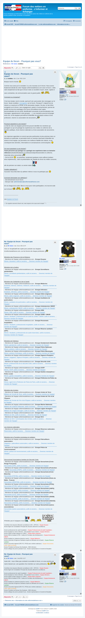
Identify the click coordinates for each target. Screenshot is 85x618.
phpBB (37, 608)
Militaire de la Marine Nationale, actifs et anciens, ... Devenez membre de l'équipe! (30, 406)
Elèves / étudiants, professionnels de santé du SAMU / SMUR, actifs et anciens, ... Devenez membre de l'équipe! (30, 317)
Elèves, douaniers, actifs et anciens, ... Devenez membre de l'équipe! (26, 261)
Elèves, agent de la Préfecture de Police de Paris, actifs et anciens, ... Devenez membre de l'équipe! (29, 383)
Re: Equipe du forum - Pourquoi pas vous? (18, 243)
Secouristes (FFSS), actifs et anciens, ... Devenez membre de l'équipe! (26, 486)
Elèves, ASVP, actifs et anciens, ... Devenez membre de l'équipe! (24, 370)
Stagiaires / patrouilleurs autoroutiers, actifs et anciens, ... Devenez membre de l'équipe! (29, 444)
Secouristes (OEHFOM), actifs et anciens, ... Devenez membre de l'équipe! (28, 482)
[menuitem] (16, 21)
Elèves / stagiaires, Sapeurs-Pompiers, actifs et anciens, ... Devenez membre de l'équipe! (29, 358)
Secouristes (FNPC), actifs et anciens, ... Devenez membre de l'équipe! (32, 470)
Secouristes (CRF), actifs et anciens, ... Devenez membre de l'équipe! (26, 466)
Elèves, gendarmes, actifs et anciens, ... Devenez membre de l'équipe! (26, 345)
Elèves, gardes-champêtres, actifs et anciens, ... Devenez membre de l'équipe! (29, 376)
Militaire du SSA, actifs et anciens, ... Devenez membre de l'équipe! (25, 415)
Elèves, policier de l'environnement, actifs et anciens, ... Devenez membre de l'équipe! (28, 452)
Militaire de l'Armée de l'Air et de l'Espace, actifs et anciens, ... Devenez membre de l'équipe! (29, 401)
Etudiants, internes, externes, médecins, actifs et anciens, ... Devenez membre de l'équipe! (30, 286)
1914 (67, 95)
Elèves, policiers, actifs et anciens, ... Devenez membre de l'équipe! (25, 349)
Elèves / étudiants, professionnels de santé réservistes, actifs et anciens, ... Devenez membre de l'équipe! (28, 334)
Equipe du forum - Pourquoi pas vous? (22, 61)
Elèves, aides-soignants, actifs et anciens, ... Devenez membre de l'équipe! (28, 296)
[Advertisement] (42, 42)
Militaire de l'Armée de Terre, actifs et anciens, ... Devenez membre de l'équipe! (29, 394)
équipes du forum (12, 199)
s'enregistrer (23, 103)
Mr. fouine (14, 63)
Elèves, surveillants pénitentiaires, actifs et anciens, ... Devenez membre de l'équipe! (28, 274)
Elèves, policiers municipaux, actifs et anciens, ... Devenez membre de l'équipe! (29, 353)
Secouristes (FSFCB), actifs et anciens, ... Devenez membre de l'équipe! (27, 476)
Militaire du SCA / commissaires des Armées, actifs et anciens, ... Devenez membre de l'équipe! (28, 420)
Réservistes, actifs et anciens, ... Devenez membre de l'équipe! (24, 431)
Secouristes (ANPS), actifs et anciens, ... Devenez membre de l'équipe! (27, 490)
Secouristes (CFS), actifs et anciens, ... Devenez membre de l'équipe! (26, 494)
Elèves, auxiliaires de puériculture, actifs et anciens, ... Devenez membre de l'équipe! (28, 303)
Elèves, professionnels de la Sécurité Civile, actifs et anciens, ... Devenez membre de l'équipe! (30, 364)
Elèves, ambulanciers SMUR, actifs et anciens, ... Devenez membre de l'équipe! (29, 308)
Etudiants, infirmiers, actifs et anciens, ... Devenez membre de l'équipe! (26, 292)
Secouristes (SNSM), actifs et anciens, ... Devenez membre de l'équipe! (27, 499)
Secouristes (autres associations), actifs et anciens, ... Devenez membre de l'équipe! (28, 510)
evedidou (20, 63)
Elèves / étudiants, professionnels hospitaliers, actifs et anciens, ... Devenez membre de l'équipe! (28, 325)
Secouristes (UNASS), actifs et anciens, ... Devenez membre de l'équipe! (27, 503)
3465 (67, 264)
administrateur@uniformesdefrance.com (26, 182)
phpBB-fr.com (45, 610)
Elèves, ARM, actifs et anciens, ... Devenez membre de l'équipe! (24, 312)
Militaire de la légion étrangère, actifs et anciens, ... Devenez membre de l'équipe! (30, 411)
